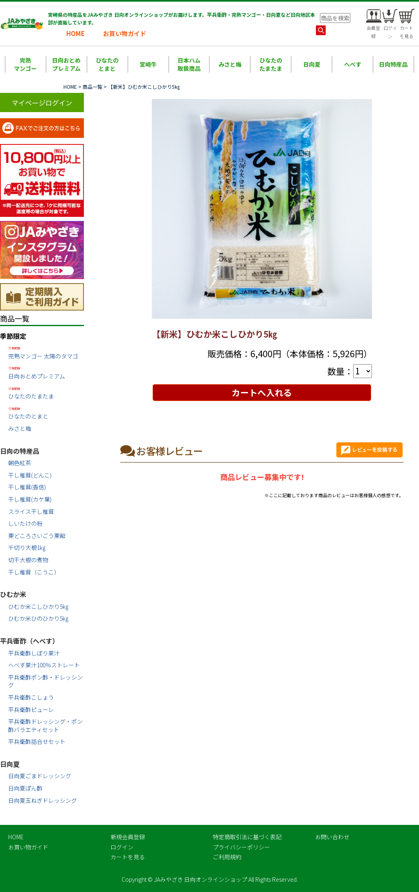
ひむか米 (13, 594)
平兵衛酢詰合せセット (36, 741)
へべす (352, 64)
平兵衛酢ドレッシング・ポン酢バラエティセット (45, 725)
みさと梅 (230, 64)
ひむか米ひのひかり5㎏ (38, 618)
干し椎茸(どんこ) (30, 475)
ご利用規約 (227, 857)
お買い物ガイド (124, 33)
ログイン (121, 847)
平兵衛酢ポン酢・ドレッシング (45, 681)
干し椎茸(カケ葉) (30, 499)
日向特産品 (393, 64)
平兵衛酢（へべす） (29, 641)
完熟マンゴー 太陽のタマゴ (46, 352)
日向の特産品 (19, 451)
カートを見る (127, 857)
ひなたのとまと (107, 64)
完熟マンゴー (25, 64)
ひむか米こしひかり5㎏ (38, 606)
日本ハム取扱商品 (189, 64)
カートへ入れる (262, 392)
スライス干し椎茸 (31, 511)
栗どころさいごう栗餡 (36, 536)
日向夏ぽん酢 (25, 788)
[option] (262, 209)
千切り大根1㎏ (26, 547)
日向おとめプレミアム (66, 64)
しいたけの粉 (25, 523)
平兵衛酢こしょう (31, 697)
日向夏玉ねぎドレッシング (42, 800)
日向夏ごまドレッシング (39, 776)
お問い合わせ (332, 837)
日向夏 (311, 64)
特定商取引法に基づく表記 (247, 837)
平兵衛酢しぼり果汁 (34, 653)
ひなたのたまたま (270, 64)
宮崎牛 (148, 64)
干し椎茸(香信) (27, 487)
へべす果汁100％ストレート (44, 665)
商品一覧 (92, 86)
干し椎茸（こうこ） (34, 572)
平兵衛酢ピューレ (31, 709)
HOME (75, 33)
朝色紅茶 (19, 463)
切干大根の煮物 (28, 560)
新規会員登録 (127, 837)
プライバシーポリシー (241, 847)
